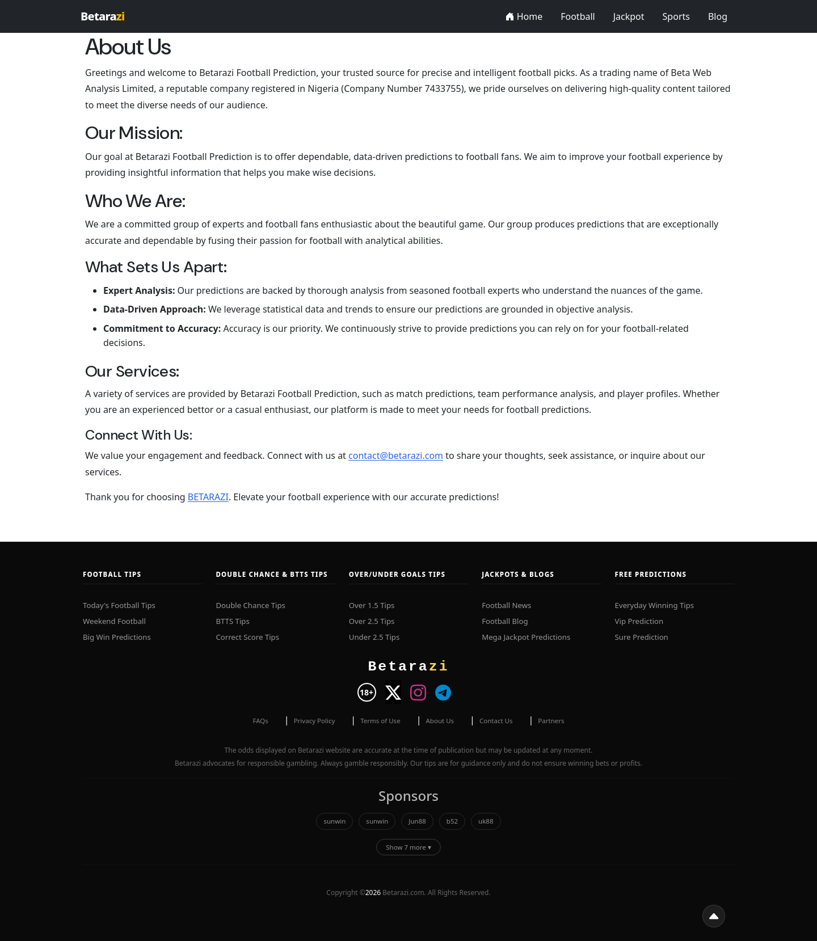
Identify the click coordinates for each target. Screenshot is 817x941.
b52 (452, 821)
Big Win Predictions (117, 637)
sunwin (334, 821)
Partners (551, 720)
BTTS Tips (232, 621)
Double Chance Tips (250, 605)
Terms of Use (380, 720)
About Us (440, 720)
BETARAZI (208, 497)
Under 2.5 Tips (374, 637)
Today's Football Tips (119, 605)
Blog (717, 16)
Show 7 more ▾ (408, 847)
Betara (102, 16)
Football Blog (505, 621)
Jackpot (629, 16)
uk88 (485, 821)
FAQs (260, 720)
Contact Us (496, 720)
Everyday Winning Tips (654, 605)
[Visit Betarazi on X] (393, 692)
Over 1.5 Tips (372, 605)
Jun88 (417, 821)
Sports (676, 16)
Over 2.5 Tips (372, 621)
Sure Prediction (641, 637)
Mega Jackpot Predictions (526, 637)
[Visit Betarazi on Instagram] (418, 692)
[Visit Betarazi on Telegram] (443, 692)
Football (578, 16)
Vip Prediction (639, 621)
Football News (506, 605)
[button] (713, 916)
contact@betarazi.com (395, 455)
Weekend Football (114, 621)
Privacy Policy (314, 720)
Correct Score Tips (247, 637)
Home (524, 16)
